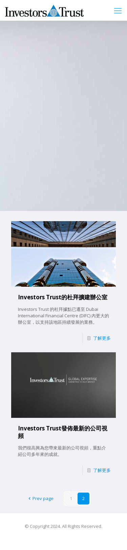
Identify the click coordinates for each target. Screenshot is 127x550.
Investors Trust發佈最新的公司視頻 (62, 432)
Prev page (39, 498)
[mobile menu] (118, 10)
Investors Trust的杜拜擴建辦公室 (62, 297)
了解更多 (102, 338)
